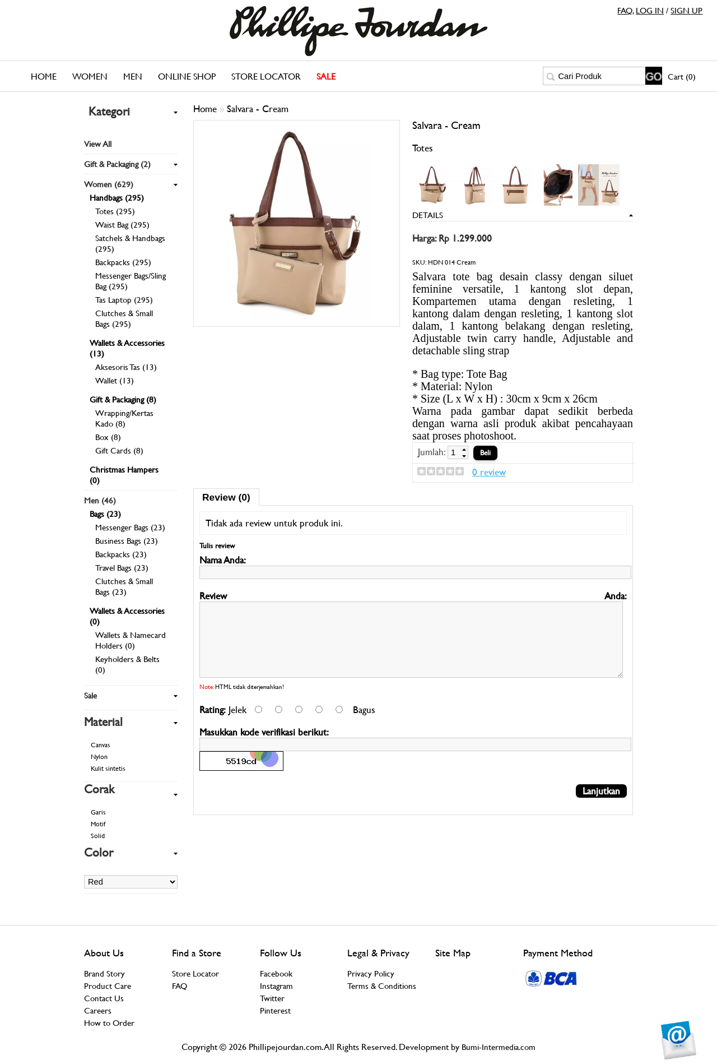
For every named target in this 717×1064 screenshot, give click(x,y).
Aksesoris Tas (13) (126, 367)
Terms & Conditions (381, 986)
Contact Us (104, 998)
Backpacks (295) (123, 262)
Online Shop (187, 76)
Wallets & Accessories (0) (127, 616)
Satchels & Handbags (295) (130, 243)
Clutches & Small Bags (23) (124, 586)
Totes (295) (115, 211)
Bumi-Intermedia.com (499, 1047)
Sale (90, 695)
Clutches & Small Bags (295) (124, 318)
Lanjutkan (601, 809)
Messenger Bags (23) (130, 527)
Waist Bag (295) (122, 224)
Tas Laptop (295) (124, 299)
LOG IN (650, 10)
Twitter (272, 998)
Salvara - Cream (257, 108)
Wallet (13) (114, 380)
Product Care (107, 986)
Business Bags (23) (126, 540)
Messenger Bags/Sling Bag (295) (130, 281)
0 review (489, 472)
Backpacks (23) (121, 554)
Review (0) (226, 497)
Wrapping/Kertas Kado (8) (124, 418)
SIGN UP (686, 10)
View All (97, 144)
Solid (98, 836)
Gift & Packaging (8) (123, 399)
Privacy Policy (370, 973)
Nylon (99, 757)
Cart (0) (682, 76)
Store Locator (266, 76)
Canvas (100, 745)
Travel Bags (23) (121, 567)
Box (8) (108, 437)
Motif (98, 824)
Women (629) (108, 184)
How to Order (109, 1023)
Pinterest (275, 1010)
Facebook (276, 973)
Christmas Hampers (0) (124, 475)
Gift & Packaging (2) (117, 164)
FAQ (624, 10)
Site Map (453, 953)
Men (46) (100, 500)
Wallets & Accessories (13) (127, 348)
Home (44, 76)
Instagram (276, 986)
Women (90, 76)
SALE (326, 76)
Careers (97, 1010)
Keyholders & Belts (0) (127, 664)
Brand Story (104, 973)
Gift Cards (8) (119, 450)
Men (132, 76)
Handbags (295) (117, 197)
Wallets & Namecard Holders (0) (130, 640)
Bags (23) (105, 514)
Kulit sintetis (108, 768)
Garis (98, 812)
